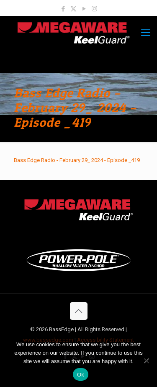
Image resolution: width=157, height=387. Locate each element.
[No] (146, 360)
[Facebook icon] (63, 9)
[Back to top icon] (79, 311)
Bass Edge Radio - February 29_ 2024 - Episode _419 (77, 160)
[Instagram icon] (94, 9)
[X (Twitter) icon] (73, 9)
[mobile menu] (146, 33)
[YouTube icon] (84, 9)
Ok (80, 374)
